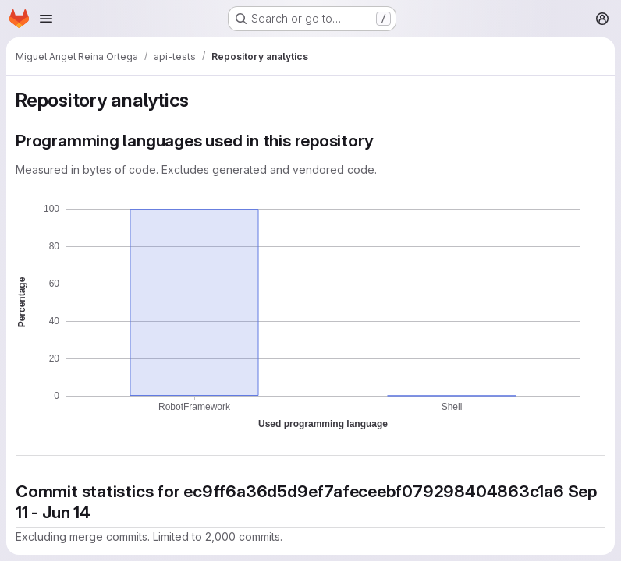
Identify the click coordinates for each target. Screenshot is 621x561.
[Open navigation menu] (46, 18)
